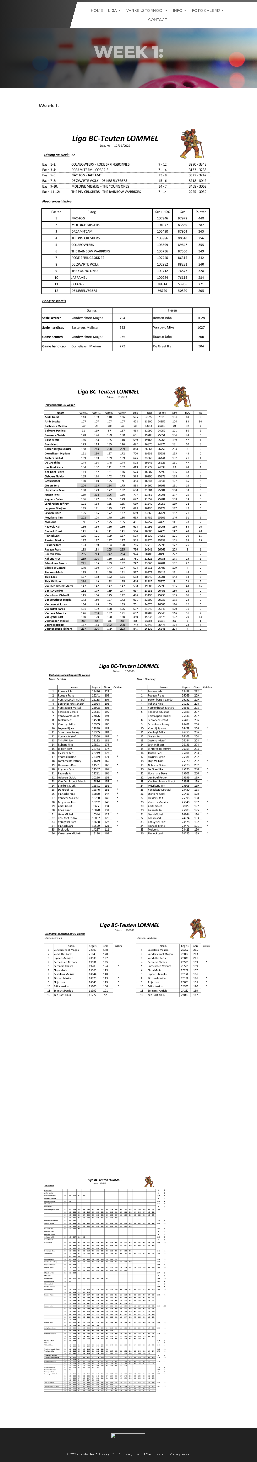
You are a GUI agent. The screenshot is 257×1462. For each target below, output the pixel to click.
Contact (157, 20)
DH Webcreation (153, 1454)
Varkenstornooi (144, 10)
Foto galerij (206, 10)
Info (177, 10)
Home (97, 10)
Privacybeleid (179, 1454)
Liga (112, 10)
